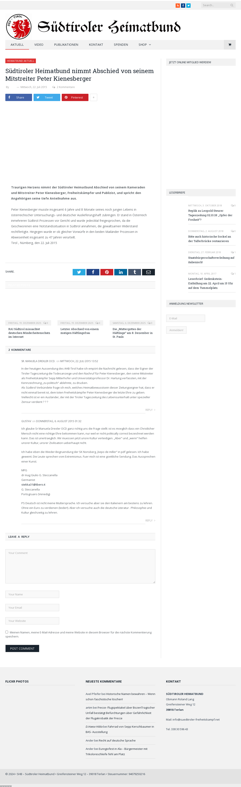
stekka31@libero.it (33, 484)
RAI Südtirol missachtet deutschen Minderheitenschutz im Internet (29, 333)
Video (38, 45)
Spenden (121, 45)
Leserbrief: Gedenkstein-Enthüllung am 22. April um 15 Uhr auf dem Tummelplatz (210, 283)
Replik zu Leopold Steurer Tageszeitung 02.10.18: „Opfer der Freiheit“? (210, 215)
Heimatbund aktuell (20, 60)
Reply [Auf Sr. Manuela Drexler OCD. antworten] (150, 410)
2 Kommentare (63, 87)
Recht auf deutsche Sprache (117, 740)
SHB (12, 87)
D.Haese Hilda (94, 726)
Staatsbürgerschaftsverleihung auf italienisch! (211, 260)
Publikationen (66, 45)
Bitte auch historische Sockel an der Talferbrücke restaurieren (209, 239)
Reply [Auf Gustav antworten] (150, 520)
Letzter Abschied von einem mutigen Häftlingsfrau (79, 331)
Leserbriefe (177, 192)
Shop (143, 45)
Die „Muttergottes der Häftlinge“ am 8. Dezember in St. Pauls (133, 333)
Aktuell (17, 45)
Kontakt (96, 45)
